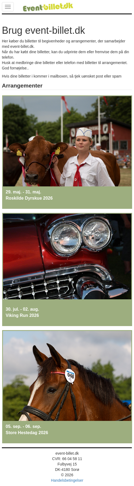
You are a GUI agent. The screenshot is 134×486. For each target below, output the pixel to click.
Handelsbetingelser (67, 480)
